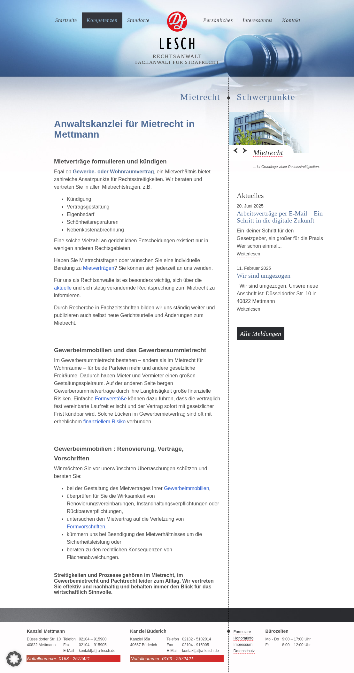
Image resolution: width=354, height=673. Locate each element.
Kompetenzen (102, 20)
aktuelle (63, 288)
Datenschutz (244, 651)
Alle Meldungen (260, 333)
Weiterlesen (248, 253)
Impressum (243, 644)
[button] (14, 659)
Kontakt (291, 20)
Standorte (138, 20)
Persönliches (218, 20)
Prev (236, 152)
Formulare (242, 632)
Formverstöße (111, 398)
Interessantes (257, 20)
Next (244, 152)
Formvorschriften (86, 526)
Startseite (66, 20)
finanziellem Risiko (104, 421)
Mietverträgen (98, 268)
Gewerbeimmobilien (186, 488)
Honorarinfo (244, 638)
